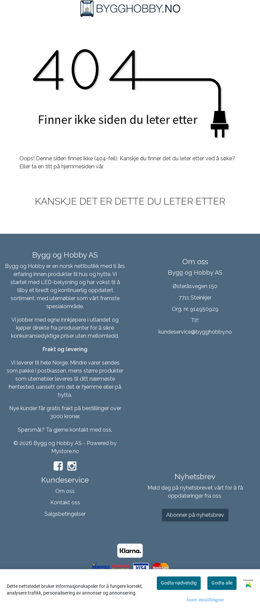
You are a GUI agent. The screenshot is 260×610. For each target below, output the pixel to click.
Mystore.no (65, 451)
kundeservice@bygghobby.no (195, 332)
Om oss (65, 491)
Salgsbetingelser (65, 514)
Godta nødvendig (179, 583)
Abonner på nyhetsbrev (195, 515)
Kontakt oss (65, 502)
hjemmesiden (77, 166)
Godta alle (222, 583)
